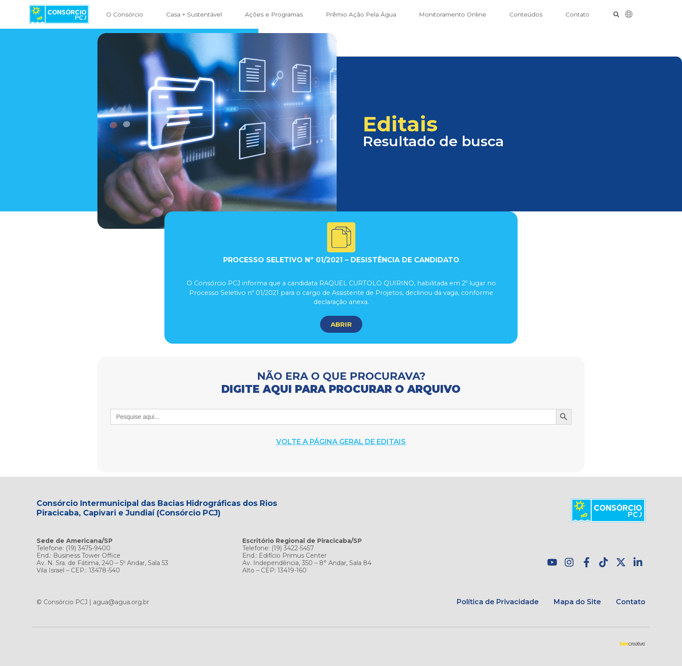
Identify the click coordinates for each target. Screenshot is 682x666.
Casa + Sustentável (194, 14)
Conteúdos (525, 14)
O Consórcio (124, 14)
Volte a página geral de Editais (341, 442)
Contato (577, 14)
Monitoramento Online (452, 14)
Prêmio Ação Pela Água (361, 14)
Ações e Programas (274, 14)
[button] (616, 14)
